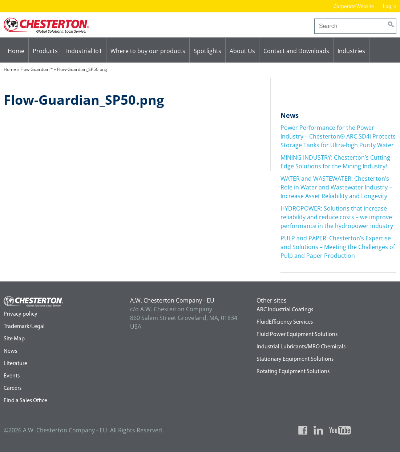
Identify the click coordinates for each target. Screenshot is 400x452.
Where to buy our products (147, 51)
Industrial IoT (84, 51)
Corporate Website (354, 6)
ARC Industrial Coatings (284, 310)
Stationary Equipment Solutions (295, 359)
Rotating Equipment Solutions (293, 372)
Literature (15, 364)
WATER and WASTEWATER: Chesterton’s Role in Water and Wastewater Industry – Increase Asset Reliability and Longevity (336, 187)
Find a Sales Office (25, 401)
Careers (12, 388)
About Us (242, 51)
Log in (389, 6)
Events (12, 376)
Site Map (14, 339)
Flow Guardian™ (36, 69)
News (10, 351)
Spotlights (207, 51)
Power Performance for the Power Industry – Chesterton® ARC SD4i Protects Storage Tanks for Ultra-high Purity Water (338, 136)
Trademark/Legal (24, 326)
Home (16, 51)
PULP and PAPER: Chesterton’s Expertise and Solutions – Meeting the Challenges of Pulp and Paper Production (337, 247)
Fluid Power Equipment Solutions (297, 334)
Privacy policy (20, 314)
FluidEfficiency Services (284, 322)
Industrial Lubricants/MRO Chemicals (301, 347)
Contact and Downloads (296, 51)
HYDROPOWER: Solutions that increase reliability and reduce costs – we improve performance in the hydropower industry (336, 217)
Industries (351, 51)
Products (45, 51)
